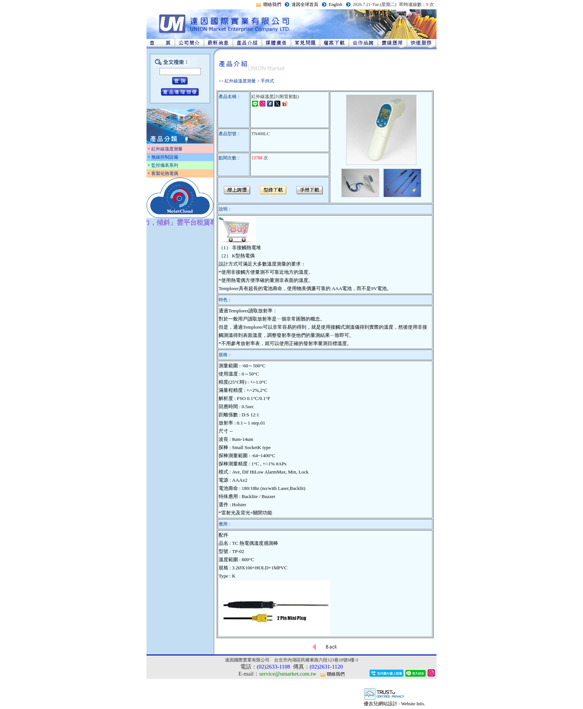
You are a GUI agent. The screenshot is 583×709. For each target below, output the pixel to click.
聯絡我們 (272, 4)
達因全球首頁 (305, 4)
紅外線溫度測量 (240, 81)
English (335, 4)
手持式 (267, 81)
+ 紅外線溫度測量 (165, 149)
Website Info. (413, 703)
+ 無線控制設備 (163, 157)
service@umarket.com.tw (287, 674)
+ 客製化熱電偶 (163, 173)
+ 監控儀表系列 (163, 165)
